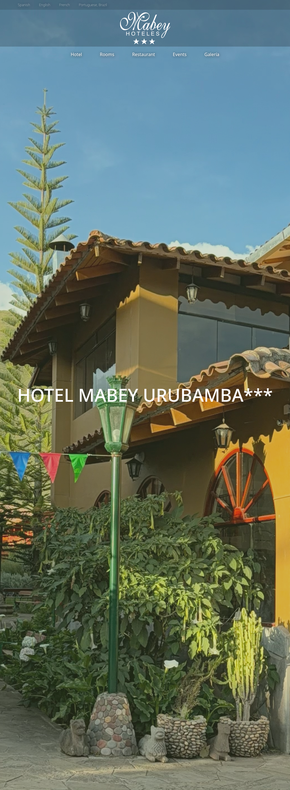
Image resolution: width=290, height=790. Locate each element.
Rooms (107, 54)
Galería (212, 54)
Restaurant (143, 54)
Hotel (76, 54)
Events (179, 54)
